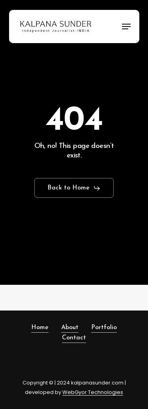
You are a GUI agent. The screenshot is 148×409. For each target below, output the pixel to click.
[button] (126, 26)
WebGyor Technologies (92, 392)
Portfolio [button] (104, 327)
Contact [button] (74, 338)
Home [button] (40, 327)
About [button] (70, 327)
